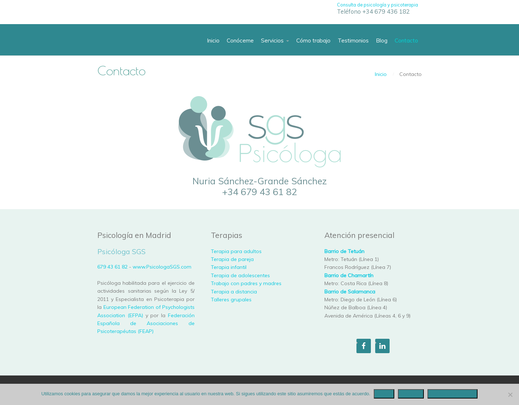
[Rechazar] (510, 394)
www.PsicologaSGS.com (162, 267)
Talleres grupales (231, 299)
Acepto (384, 393)
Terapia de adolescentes (240, 275)
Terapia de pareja (232, 259)
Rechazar (411, 393)
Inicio (381, 74)
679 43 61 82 (112, 267)
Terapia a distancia (234, 291)
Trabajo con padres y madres (246, 283)
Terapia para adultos (236, 251)
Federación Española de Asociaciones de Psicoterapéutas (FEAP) (146, 323)
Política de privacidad (452, 393)
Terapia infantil (229, 267)
